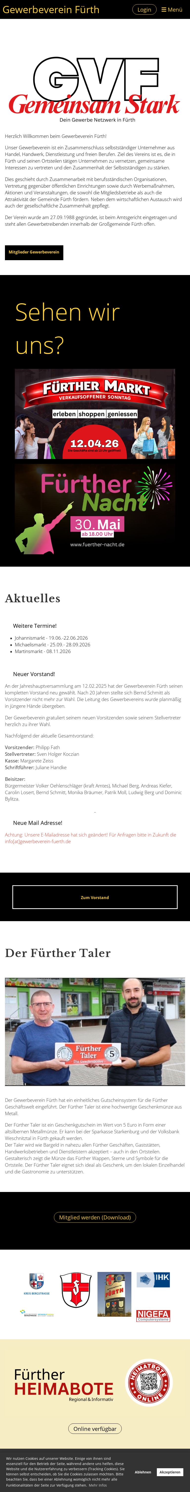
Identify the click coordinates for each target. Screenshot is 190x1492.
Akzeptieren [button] (170, 1472)
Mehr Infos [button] (98, 1485)
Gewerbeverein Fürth (51, 9)
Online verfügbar (95, 1428)
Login (144, 9)
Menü (172, 9)
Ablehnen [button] (143, 1472)
